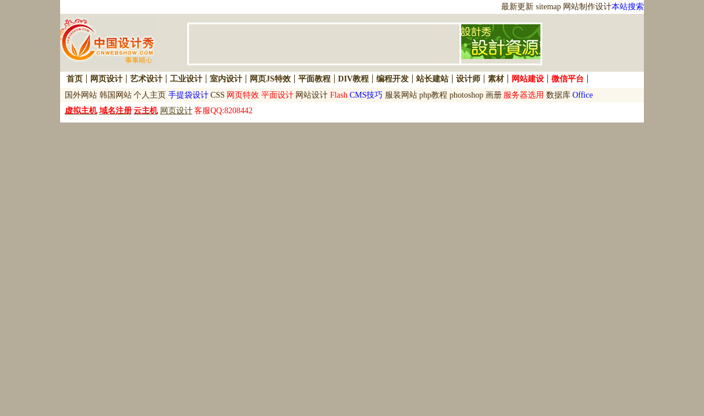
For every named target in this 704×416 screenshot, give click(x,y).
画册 (494, 95)
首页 (74, 79)
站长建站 (432, 79)
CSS (217, 95)
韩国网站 (115, 95)
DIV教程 (353, 79)
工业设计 (186, 79)
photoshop (466, 95)
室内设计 (226, 79)
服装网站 (401, 95)
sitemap (548, 6)
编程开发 (392, 79)
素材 (496, 79)
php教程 (433, 95)
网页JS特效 (270, 79)
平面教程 (314, 79)
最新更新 (517, 6)
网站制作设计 (587, 6)
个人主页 (150, 95)
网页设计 (106, 79)
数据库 (558, 95)
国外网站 (81, 95)
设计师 (468, 79)
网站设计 (311, 95)
